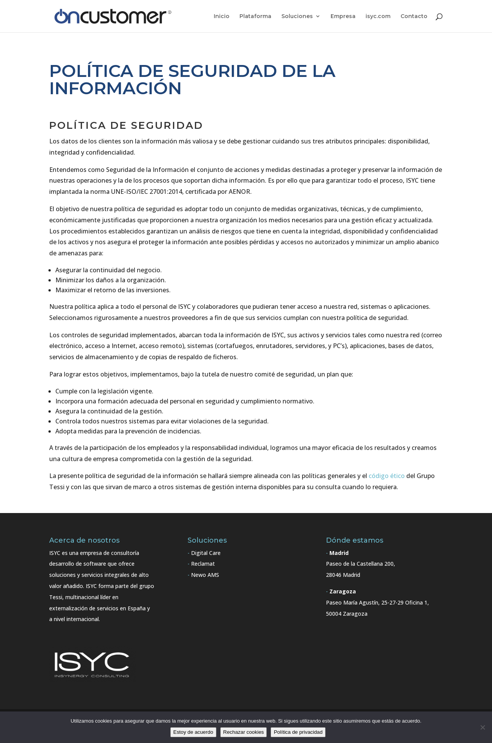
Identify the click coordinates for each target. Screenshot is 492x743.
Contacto (414, 16)
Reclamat (203, 563)
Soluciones (297, 16)
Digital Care (206, 552)
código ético (387, 475)
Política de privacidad (298, 732)
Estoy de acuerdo (193, 732)
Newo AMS (205, 574)
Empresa (343, 16)
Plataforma (255, 16)
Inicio (221, 16)
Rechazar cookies (243, 732)
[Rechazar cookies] (482, 727)
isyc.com (378, 16)
